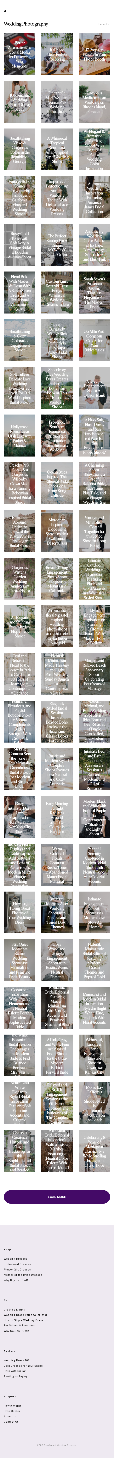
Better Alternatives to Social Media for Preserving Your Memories (19, 54)
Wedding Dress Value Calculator (25, 1314)
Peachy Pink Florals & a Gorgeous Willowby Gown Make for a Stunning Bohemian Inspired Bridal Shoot (19, 484)
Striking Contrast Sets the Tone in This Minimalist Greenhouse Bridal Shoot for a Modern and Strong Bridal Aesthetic (19, 770)
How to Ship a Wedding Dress (23, 1320)
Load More (57, 1196)
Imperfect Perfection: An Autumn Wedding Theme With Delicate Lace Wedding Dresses (57, 198)
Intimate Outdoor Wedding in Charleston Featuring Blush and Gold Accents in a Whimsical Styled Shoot (94, 579)
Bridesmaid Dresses (17, 1264)
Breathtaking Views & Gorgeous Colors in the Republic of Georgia (19, 150)
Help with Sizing (15, 1371)
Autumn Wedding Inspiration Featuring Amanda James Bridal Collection (94, 198)
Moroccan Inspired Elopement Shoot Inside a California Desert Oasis (57, 531)
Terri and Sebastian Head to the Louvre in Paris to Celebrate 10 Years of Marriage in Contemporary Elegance (19, 674)
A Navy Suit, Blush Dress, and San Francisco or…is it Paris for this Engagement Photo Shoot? (94, 436)
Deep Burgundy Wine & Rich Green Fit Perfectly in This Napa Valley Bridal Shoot (57, 341)
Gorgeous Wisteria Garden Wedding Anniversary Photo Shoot (19, 579)
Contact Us (11, 1421)
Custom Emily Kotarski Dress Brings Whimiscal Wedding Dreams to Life (57, 293)
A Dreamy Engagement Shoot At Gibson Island (94, 388)
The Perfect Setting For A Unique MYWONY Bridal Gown (57, 246)
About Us (10, 1416)
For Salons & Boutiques (19, 1325)
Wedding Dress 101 (16, 1360)
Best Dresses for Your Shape (23, 1365)
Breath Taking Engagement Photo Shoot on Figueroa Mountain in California (57, 579)
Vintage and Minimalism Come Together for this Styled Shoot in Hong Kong (94, 532)
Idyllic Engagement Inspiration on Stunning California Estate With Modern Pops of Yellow (94, 627)
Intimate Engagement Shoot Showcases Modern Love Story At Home (94, 913)
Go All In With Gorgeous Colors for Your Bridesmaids (94, 341)
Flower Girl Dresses (17, 1269)
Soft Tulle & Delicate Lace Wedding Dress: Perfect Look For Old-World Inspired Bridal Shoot (19, 388)
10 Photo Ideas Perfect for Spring (57, 54)
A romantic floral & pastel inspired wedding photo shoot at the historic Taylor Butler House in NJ (57, 627)
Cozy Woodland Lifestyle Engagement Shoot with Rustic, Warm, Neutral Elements (57, 961)
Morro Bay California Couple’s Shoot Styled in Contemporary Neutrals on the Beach (94, 1104)
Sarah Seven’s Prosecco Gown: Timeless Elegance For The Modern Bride (94, 293)
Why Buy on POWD (16, 1280)
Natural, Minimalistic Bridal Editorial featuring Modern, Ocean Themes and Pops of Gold (94, 961)
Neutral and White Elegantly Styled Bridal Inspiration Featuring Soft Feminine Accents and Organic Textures (20, 1104)
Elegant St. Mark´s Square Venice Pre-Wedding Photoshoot (56, 103)
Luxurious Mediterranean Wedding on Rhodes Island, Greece (94, 103)
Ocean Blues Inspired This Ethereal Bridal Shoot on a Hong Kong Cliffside (57, 484)
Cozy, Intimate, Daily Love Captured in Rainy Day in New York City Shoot (19, 818)
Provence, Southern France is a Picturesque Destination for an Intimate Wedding (56, 436)
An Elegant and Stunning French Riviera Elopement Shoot (20, 627)
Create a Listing (14, 1309)
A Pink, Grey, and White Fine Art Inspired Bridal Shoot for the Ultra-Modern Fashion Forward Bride (57, 1056)
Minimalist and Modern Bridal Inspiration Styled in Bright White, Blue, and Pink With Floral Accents (94, 1009)
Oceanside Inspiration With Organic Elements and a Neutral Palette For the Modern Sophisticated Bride (19, 1008)
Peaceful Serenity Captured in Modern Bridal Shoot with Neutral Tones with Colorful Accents (94, 865)
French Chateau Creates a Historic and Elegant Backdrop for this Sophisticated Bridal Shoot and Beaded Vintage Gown (19, 1152)
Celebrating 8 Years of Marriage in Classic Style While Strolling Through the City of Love (94, 1152)
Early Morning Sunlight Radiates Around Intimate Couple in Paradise (57, 818)
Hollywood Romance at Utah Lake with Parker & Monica (19, 436)
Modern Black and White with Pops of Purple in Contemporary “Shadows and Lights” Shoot (94, 818)
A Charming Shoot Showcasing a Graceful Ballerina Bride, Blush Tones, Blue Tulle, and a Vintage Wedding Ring (94, 484)
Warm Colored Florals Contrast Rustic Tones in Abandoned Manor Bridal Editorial (57, 865)
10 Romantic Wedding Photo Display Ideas (19, 102)
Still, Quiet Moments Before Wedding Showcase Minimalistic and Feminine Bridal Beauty (19, 961)
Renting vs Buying (16, 1376)
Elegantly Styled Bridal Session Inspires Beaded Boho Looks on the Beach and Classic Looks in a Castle (57, 722)
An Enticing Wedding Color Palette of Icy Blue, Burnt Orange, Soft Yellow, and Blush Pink (94, 245)
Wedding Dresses (15, 1258)
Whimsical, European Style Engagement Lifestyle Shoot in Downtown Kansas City (94, 1056)
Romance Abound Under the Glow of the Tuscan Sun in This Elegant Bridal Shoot (20, 532)
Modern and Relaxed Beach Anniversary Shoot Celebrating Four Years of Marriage (94, 675)
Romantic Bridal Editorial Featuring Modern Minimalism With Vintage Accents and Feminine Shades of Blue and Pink (57, 1008)
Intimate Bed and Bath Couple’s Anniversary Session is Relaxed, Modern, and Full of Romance (94, 770)
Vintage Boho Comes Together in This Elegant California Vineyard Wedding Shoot (20, 198)
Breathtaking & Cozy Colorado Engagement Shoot (19, 341)
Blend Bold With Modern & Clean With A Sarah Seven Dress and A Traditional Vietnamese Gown (20, 293)
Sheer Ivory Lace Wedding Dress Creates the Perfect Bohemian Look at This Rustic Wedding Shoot (57, 388)
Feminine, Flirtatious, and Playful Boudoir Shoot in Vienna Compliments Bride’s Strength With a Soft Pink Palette (19, 722)
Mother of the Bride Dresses (23, 1274)
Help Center (12, 1411)
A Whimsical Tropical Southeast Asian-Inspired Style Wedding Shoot (57, 150)
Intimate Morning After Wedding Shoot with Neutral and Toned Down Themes (57, 913)
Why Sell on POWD (16, 1331)
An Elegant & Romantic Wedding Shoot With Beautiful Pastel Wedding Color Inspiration (94, 150)
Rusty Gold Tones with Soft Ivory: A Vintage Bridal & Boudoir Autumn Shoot (19, 245)
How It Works (12, 1405)
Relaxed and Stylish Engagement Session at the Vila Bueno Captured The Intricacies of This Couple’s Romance (57, 1104)
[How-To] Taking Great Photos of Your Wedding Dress (19, 913)
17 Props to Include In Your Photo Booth (94, 54)
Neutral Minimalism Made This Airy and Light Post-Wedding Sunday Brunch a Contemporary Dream (57, 674)
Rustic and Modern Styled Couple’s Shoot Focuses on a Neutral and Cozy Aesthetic (57, 770)
